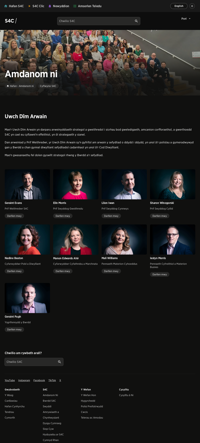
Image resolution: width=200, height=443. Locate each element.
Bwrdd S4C (49, 400)
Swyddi (47, 406)
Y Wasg (9, 395)
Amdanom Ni (50, 395)
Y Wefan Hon (88, 395)
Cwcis (84, 412)
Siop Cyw (48, 428)
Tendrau (9, 412)
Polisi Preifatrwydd (92, 406)
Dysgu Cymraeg (52, 423)
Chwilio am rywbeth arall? (23, 353)
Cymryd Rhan (51, 440)
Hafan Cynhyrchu (15, 406)
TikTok (52, 380)
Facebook (39, 380)
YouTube (10, 380)
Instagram (24, 380)
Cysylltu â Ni (126, 395)
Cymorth (10, 417)
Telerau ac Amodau (92, 417)
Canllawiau (11, 400)
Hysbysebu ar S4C (53, 434)
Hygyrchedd (88, 400)
